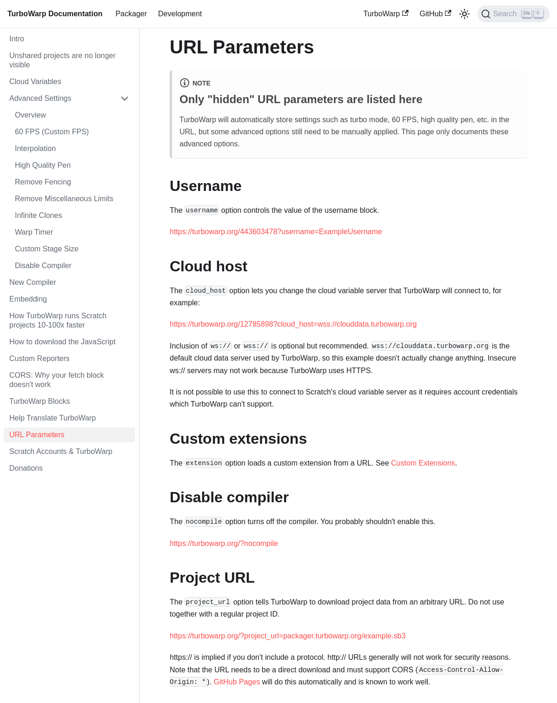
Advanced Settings (40, 98)
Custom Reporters (39, 358)
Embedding (28, 299)
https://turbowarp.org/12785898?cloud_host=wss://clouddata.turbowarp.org (293, 324)
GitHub (435, 14)
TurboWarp (385, 14)
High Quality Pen (43, 165)
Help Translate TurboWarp (52, 418)
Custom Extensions (423, 463)
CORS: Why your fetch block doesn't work (56, 379)
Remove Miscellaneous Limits (64, 199)
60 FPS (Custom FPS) (52, 132)
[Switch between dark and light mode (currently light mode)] (464, 14)
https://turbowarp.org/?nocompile (224, 543)
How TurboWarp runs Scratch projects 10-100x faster (57, 320)
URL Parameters (37, 435)
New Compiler (32, 282)
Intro (16, 39)
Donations (26, 468)
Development (180, 14)
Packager (131, 14)
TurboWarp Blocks (39, 401)
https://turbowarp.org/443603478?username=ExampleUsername (276, 232)
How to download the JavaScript (62, 342)
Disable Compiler (43, 265)
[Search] (513, 14)
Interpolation (35, 148)
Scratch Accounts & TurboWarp (61, 451)
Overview (30, 115)
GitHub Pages (237, 682)
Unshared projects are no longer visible (62, 60)
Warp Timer (34, 232)
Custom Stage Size (47, 249)
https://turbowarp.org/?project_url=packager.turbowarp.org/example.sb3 (287, 636)
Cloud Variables (35, 81)
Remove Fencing (43, 182)
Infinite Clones (38, 215)
